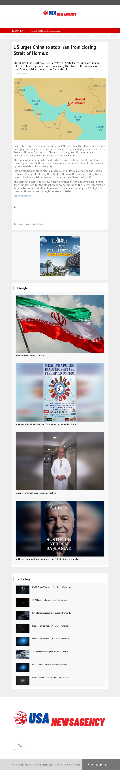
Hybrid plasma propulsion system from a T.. (51, 612)
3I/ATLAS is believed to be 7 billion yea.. (50, 600)
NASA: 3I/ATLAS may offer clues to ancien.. (51, 677)
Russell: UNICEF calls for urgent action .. (46, 31)
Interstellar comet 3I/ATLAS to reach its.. (51, 625)
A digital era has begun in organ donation (36, 492)
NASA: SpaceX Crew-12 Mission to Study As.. (52, 587)
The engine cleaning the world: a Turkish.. (50, 651)
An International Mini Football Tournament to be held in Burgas (46, 424)
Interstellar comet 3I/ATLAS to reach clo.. (51, 638)
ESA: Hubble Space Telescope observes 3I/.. (51, 664)
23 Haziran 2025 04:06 (23, 74)
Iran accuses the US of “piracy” (30, 355)
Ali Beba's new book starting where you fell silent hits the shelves (48, 559)
